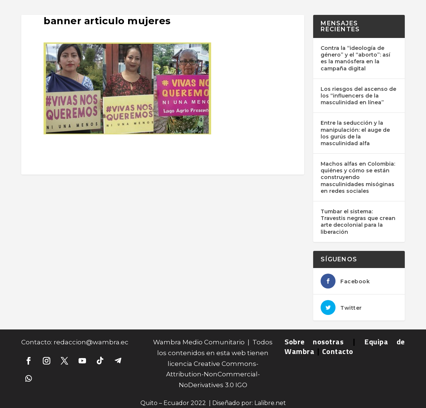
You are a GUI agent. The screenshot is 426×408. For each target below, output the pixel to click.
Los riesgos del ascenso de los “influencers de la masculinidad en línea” (358, 96)
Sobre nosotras (313, 341)
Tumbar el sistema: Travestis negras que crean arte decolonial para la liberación (358, 221)
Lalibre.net (270, 403)
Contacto (337, 351)
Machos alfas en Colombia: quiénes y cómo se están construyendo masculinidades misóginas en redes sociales (358, 177)
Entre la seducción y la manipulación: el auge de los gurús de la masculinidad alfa (355, 133)
